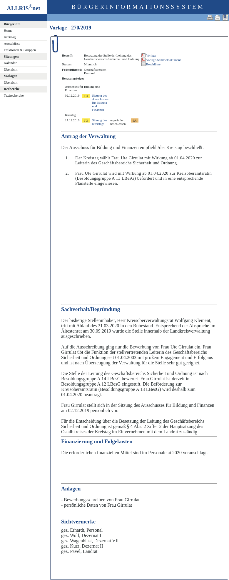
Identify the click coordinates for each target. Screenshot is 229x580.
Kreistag (10, 37)
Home (8, 31)
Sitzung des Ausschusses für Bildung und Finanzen (100, 102)
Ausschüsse (12, 44)
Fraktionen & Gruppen (20, 50)
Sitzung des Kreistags (99, 121)
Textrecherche (14, 95)
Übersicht (11, 69)
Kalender (10, 63)
